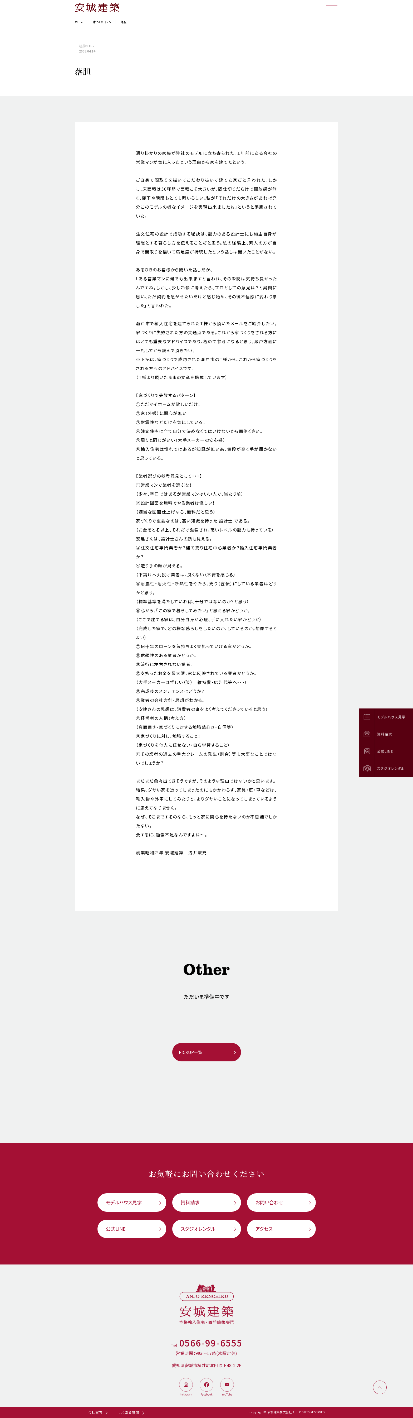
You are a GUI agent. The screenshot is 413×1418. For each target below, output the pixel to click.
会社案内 (95, 1412)
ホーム (79, 22)
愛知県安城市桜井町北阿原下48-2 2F (206, 1365)
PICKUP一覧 (190, 1052)
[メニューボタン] (332, 7)
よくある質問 (129, 1412)
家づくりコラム (102, 22)
